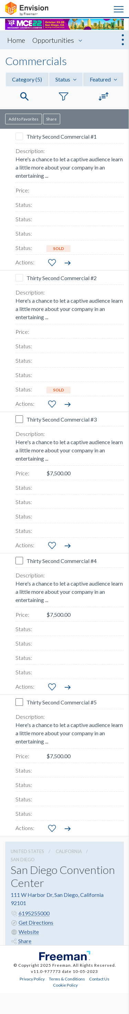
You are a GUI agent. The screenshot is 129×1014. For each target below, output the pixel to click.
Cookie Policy (65, 984)
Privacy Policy (32, 978)
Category (27, 79)
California (69, 851)
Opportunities (53, 40)
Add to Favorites (24, 118)
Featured (103, 79)
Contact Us (99, 978)
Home (16, 40)
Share (51, 118)
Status (65, 79)
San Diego (23, 859)
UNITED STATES (27, 851)
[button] (24, 97)
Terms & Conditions (67, 978)
